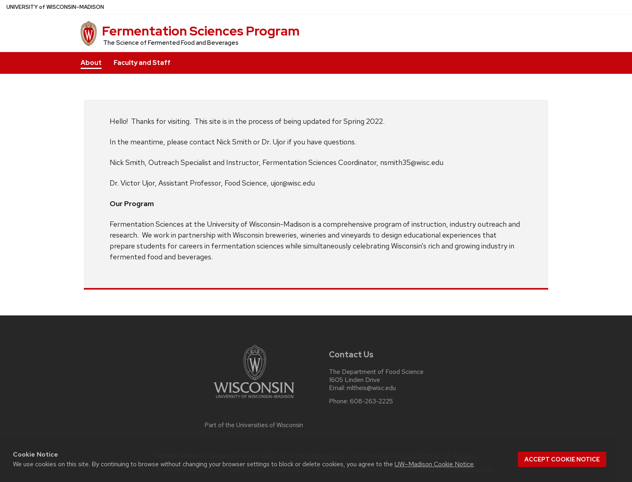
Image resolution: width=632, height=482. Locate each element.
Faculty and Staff (142, 62)
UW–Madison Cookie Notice (434, 464)
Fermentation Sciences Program (200, 31)
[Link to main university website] (254, 399)
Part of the (254, 425)
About (91, 62)
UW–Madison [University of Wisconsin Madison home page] (55, 7)
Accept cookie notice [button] (562, 459)
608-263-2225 (371, 401)
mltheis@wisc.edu (371, 388)
